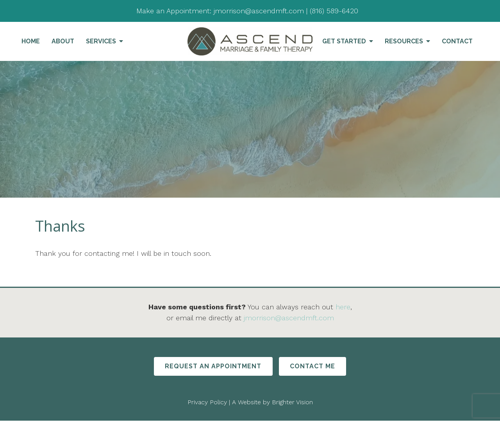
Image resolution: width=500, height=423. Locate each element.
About (63, 41)
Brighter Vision (292, 404)
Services (101, 41)
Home (30, 41)
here (343, 307)
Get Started (344, 41)
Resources (404, 41)
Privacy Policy (207, 404)
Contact (457, 41)
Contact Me (316, 367)
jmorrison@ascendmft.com (289, 318)
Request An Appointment (210, 367)
